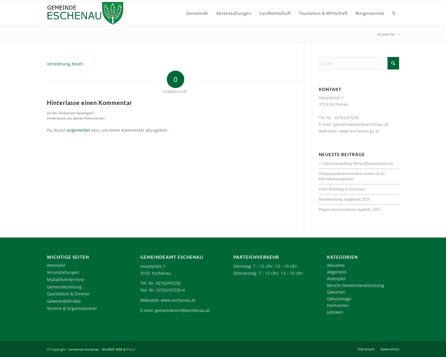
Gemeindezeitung (64, 287)
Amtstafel (56, 265)
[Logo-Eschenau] (85, 13)
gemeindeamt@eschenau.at (360, 124)
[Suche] (393, 13)
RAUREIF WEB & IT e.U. (119, 349)
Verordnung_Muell (65, 64)
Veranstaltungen (63, 272)
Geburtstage (339, 298)
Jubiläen (335, 312)
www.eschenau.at (178, 300)
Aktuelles (336, 265)
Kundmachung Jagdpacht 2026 (344, 199)
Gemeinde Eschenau (83, 349)
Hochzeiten (338, 305)
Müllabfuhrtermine (65, 279)
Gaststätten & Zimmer (68, 294)
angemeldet (78, 130)
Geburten (336, 292)
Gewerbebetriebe (64, 301)
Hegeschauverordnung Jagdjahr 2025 (349, 209)
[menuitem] (197, 13)
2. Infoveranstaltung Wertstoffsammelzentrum (356, 163)
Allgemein (336, 272)
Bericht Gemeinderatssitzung (355, 285)
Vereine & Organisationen (72, 308)
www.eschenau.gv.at (359, 131)
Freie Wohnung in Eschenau (342, 189)
